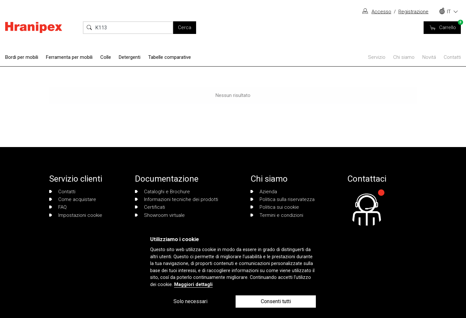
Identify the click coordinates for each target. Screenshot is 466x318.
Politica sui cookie (274, 207)
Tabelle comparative (169, 57)
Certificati (150, 207)
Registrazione (413, 12)
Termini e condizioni (276, 215)
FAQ (58, 207)
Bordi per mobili (21, 57)
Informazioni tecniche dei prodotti (176, 199)
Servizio (376, 57)
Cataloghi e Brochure (162, 192)
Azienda (263, 192)
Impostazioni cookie (75, 215)
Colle (105, 57)
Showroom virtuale (160, 215)
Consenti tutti (276, 301)
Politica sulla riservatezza (282, 199)
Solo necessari (190, 301)
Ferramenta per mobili (69, 57)
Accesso (381, 12)
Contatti (452, 57)
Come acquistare (72, 199)
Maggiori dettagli (193, 284)
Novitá (429, 57)
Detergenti (129, 57)
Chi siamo (404, 57)
